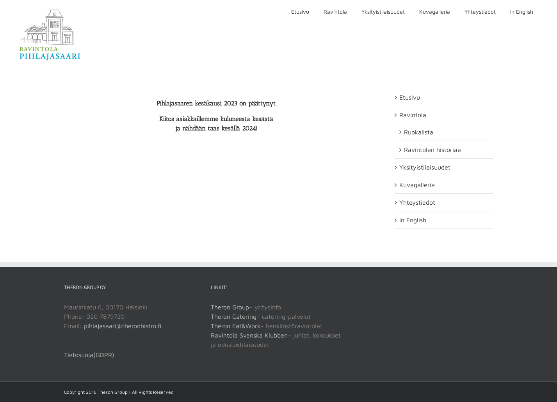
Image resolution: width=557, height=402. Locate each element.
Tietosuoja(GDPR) (89, 354)
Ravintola (412, 114)
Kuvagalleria (417, 184)
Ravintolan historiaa (432, 149)
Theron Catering (233, 316)
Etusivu (409, 97)
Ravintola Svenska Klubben (249, 335)
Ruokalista (418, 132)
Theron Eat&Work (235, 325)
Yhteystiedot (417, 202)
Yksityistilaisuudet (424, 167)
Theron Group (230, 307)
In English (412, 219)
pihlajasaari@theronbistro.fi (123, 325)
